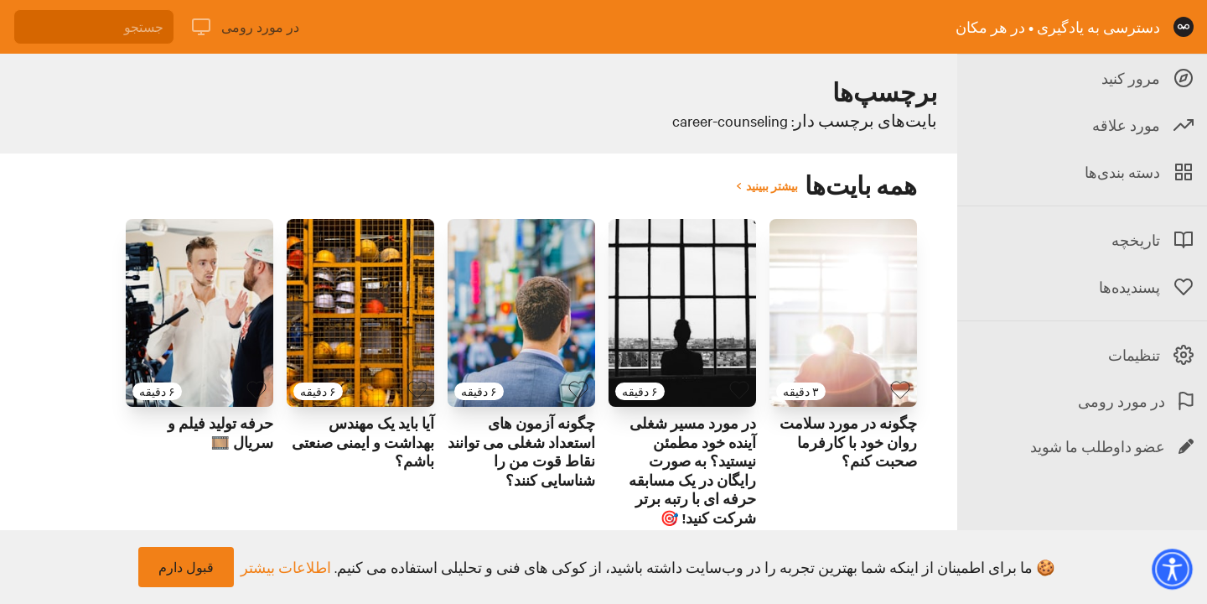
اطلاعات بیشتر (286, 567)
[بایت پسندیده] (900, 390)
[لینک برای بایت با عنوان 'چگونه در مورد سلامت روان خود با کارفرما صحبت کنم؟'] (843, 313)
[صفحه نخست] (1183, 27)
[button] (1172, 569)
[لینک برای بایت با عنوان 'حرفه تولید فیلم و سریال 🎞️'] (199, 313)
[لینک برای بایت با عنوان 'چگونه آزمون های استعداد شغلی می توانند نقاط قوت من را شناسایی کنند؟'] (521, 313)
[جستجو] (93, 26)
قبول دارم (186, 567)
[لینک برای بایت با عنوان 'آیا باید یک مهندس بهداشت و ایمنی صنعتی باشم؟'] (360, 313)
